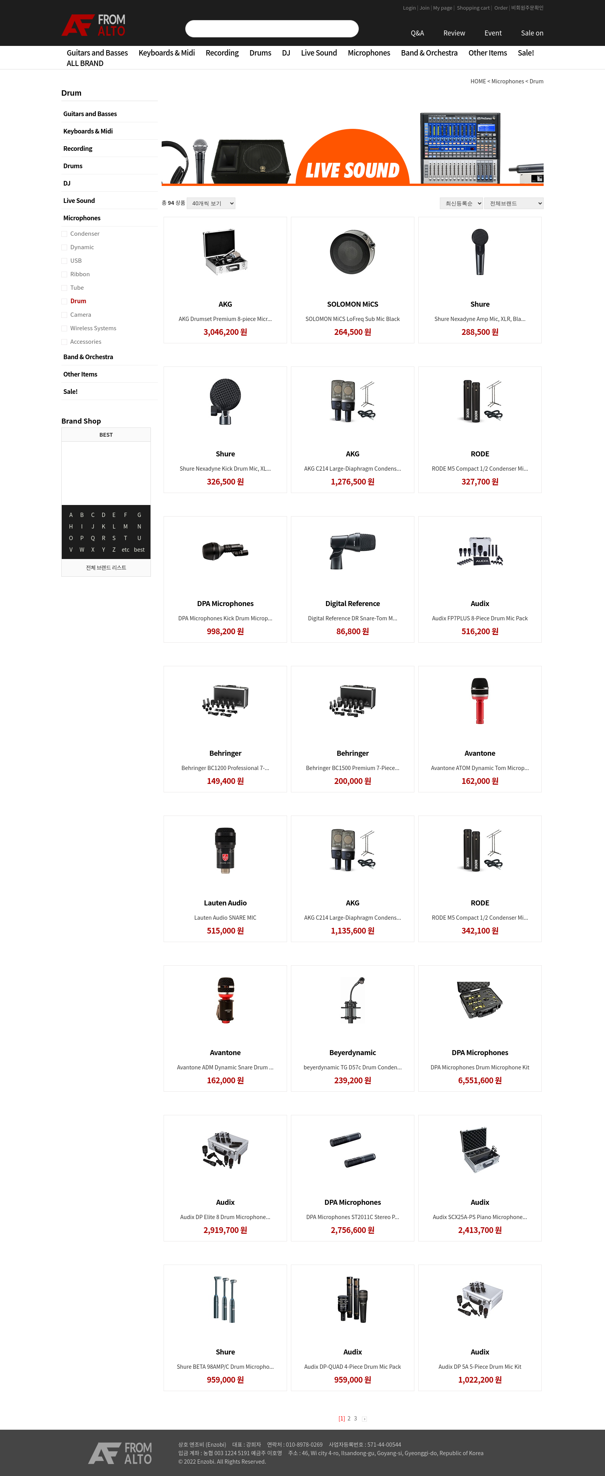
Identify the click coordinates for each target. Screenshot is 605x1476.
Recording (222, 52)
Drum (77, 301)
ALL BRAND (85, 62)
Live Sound (319, 52)
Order (502, 7)
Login (411, 7)
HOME (478, 81)
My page (444, 7)
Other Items (487, 52)
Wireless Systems (93, 328)
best (139, 549)
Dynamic (81, 247)
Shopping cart (475, 7)
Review (454, 32)
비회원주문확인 (527, 7)
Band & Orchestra (429, 52)
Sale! (526, 52)
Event (493, 32)
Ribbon (79, 274)
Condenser (84, 233)
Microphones (369, 52)
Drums (260, 52)
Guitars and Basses (97, 52)
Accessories (85, 341)
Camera (80, 314)
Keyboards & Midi (167, 52)
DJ (286, 52)
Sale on (532, 32)
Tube (76, 287)
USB (75, 260)
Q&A (417, 32)
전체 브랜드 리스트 (106, 567)
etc (126, 549)
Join (426, 7)
